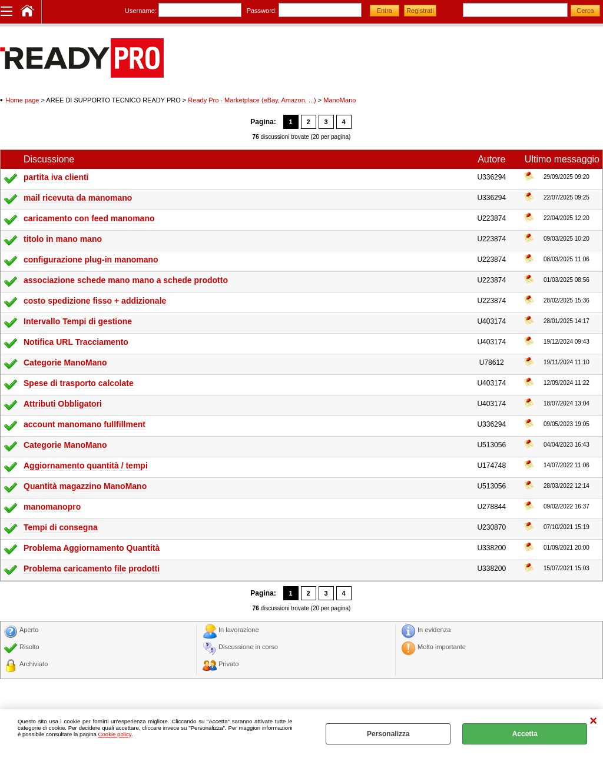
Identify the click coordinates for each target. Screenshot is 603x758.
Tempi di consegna (61, 527)
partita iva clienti (56, 177)
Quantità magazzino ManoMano (85, 486)
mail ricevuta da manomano (78, 197)
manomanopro (52, 506)
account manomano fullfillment (84, 424)
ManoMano (339, 100)
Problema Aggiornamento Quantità (92, 548)
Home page (22, 100)
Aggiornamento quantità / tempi (86, 465)
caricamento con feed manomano (89, 218)
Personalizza (388, 734)
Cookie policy (114, 734)
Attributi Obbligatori (63, 403)
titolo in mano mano (63, 239)
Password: (262, 10)
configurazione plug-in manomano (91, 259)
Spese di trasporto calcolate (79, 383)
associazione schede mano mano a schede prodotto (126, 280)
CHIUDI (593, 721)
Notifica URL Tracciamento (76, 342)
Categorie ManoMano (65, 362)
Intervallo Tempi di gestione (78, 321)
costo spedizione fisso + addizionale (95, 300)
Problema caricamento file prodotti (92, 568)
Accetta (525, 734)
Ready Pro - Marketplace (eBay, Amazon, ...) (252, 100)
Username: (141, 10)
